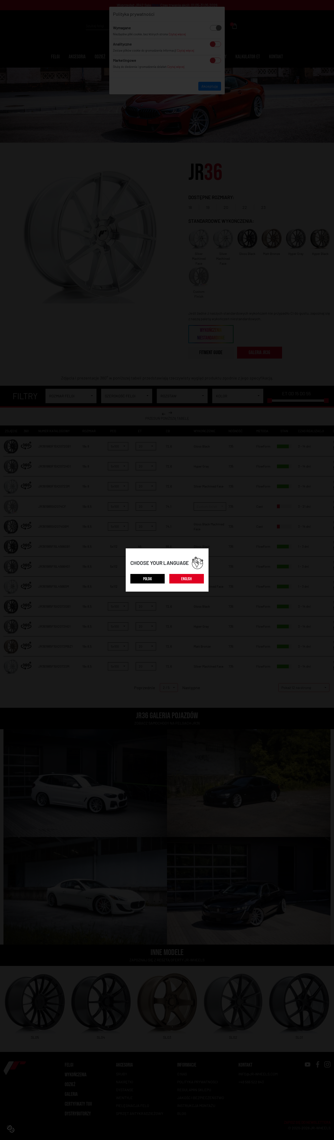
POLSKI (147, 579)
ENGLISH (186, 579)
